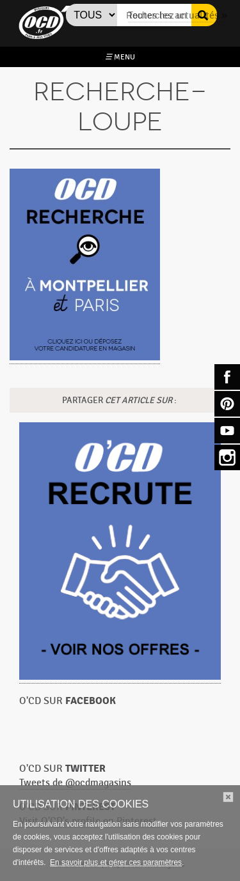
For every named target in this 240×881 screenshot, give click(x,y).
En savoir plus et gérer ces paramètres (116, 862)
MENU (120, 56)
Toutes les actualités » (177, 16)
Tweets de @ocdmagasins (75, 783)
